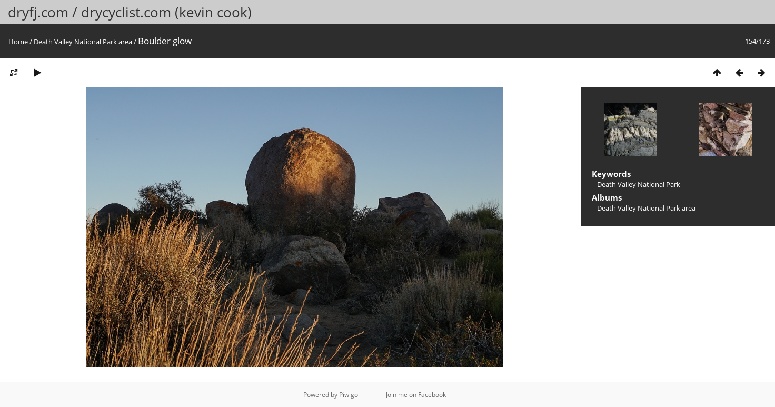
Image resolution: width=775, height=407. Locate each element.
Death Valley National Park (638, 184)
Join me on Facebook (416, 394)
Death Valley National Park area (83, 41)
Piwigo (348, 394)
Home (18, 41)
